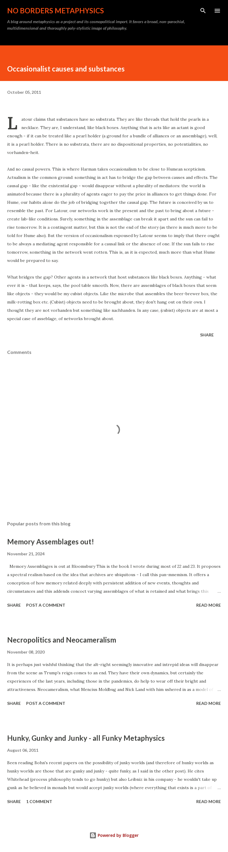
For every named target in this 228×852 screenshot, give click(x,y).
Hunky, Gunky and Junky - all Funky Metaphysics (86, 738)
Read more (208, 605)
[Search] (203, 10)
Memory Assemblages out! (50, 541)
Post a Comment (45, 605)
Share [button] (207, 334)
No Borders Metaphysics (55, 10)
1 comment (39, 801)
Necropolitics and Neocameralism (61, 639)
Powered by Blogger (114, 835)
